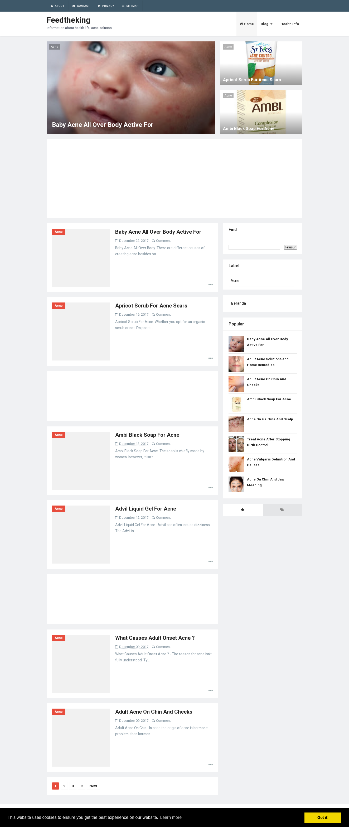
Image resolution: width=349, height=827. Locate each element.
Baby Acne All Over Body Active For (102, 124)
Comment (163, 241)
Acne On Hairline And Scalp (270, 419)
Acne (59, 232)
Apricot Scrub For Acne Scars (252, 80)
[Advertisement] (174, 178)
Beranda (238, 303)
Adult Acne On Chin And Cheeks (153, 712)
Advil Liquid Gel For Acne (145, 509)
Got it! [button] (322, 817)
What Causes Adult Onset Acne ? (155, 638)
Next (93, 786)
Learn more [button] (171, 817)
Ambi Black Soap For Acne (248, 128)
